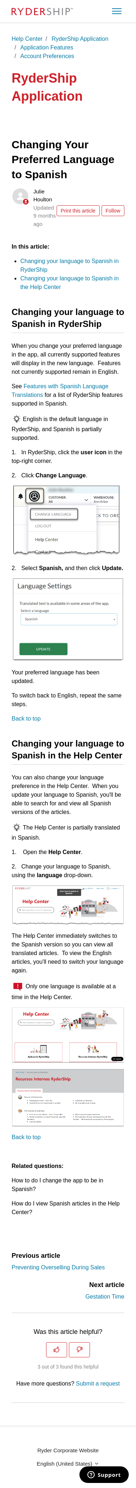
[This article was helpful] (56, 1349)
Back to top (26, 718)
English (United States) (68, 1464)
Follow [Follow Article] (113, 211)
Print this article (78, 211)
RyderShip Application (79, 39)
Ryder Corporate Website (68, 1450)
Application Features (46, 47)
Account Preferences (47, 56)
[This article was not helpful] (79, 1349)
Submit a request (98, 1383)
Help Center (27, 39)
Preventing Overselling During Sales (58, 1267)
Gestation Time (104, 1297)
